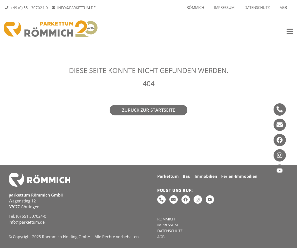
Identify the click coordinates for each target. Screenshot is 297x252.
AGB (283, 7)
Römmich (195, 7)
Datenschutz (257, 7)
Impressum (224, 7)
